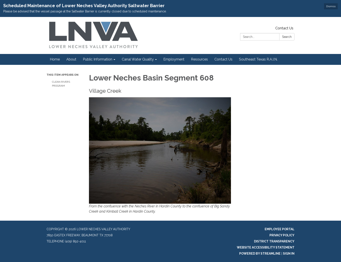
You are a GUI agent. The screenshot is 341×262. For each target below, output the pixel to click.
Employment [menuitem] (173, 59)
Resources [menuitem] (199, 59)
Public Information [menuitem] (97, 59)
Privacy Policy (281, 235)
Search (287, 37)
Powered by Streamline (260, 253)
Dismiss (331, 6)
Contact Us (284, 28)
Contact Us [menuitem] (223, 59)
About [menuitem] (71, 59)
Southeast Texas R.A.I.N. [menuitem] (258, 59)
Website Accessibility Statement (265, 247)
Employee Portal (279, 229)
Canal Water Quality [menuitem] (138, 59)
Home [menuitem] (55, 59)
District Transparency (274, 241)
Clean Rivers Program (61, 83)
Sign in (288, 253)
